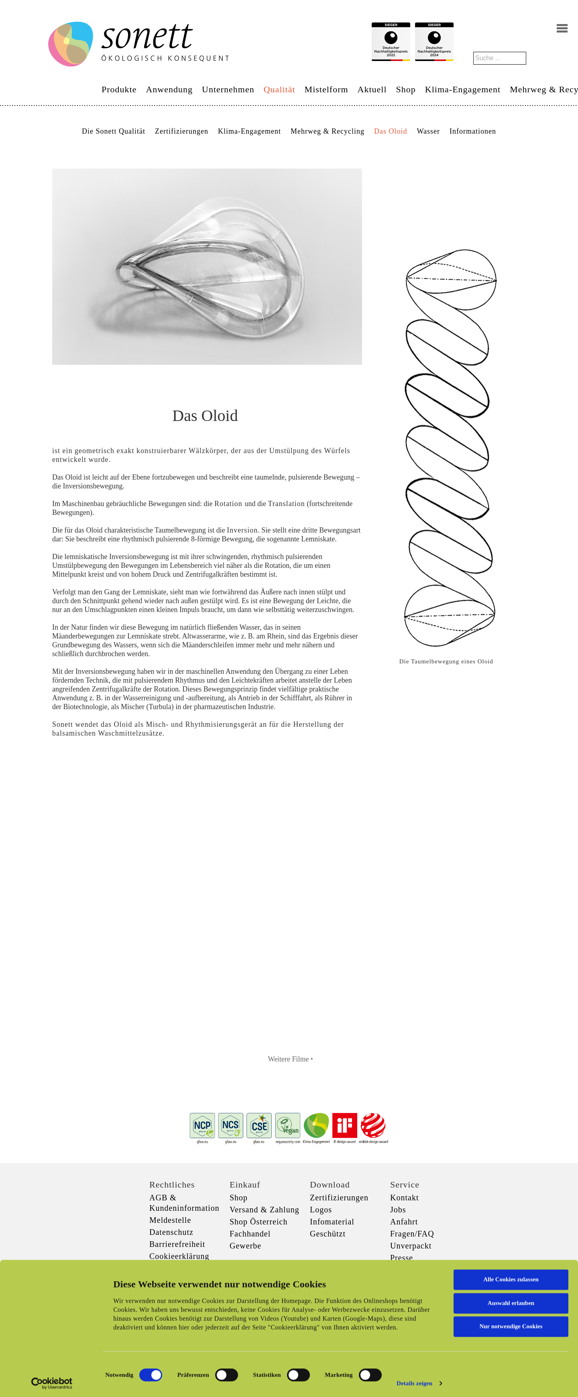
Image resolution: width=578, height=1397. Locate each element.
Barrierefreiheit (177, 1244)
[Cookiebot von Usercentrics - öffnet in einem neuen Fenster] (52, 1381)
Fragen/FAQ (412, 1233)
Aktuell (372, 89)
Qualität (279, 89)
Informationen (473, 131)
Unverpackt (410, 1245)
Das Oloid (390, 131)
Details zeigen (414, 1381)
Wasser (428, 131)
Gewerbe (245, 1245)
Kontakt (404, 1197)
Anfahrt (404, 1221)
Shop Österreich (258, 1221)
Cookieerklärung (179, 1256)
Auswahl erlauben (511, 1300)
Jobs (398, 1209)
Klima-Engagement (463, 89)
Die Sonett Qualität (113, 131)
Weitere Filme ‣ (291, 1059)
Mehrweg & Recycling (327, 131)
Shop (406, 89)
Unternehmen (228, 89)
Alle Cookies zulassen (511, 1277)
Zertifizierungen (181, 131)
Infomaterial (332, 1221)
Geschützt (328, 1233)
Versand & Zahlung (264, 1209)
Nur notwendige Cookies (510, 1324)
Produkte (119, 89)
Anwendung (169, 89)
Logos (321, 1209)
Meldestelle (170, 1220)
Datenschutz (171, 1232)
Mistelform (326, 89)
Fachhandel (250, 1233)
